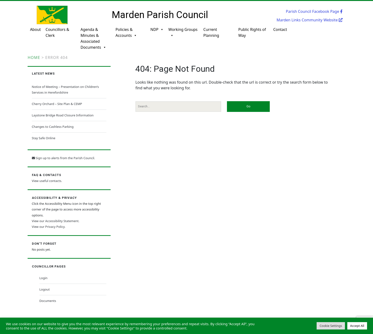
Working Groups (182, 32)
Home (34, 57)
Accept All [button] (357, 326)
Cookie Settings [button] (330, 326)
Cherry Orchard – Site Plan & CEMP (57, 104)
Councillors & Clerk (57, 32)
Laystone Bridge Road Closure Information (63, 115)
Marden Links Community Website (309, 20)
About (35, 29)
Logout (44, 289)
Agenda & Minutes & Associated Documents (93, 35)
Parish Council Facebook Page (314, 11)
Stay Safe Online (43, 138)
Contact (280, 29)
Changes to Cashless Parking (53, 126)
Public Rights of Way (252, 32)
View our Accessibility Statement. (55, 221)
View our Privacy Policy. (48, 226)
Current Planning (211, 32)
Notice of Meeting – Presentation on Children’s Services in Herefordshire (65, 90)
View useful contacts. (47, 181)
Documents (47, 301)
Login (43, 278)
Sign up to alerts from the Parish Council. (63, 158)
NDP (157, 30)
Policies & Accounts (126, 32)
